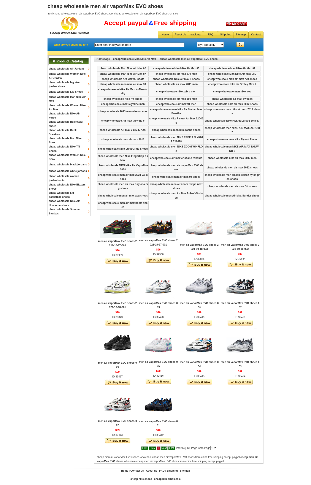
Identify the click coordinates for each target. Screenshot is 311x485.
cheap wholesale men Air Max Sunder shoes (232, 195)
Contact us (137, 470)
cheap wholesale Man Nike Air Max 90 (123, 68)
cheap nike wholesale (167, 478)
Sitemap (241, 34)
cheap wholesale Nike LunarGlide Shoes (123, 148)
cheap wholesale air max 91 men (176, 104)
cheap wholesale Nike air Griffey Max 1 (232, 84)
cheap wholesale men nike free (232, 91)
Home (165, 34)
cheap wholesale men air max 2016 (123, 139)
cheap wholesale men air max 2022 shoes (232, 167)
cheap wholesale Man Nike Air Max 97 (232, 68)
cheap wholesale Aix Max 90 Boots (123, 79)
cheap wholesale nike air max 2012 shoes (232, 104)
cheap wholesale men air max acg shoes (123, 195)
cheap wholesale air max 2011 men (176, 84)
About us (151, 470)
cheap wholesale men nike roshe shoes (176, 130)
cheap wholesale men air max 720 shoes (232, 79)
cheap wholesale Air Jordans (66, 68)
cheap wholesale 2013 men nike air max (122, 111)
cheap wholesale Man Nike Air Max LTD (232, 73)
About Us (180, 34)
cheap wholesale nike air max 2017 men (232, 158)
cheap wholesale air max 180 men (176, 98)
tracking (195, 34)
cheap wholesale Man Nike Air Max (134, 58)
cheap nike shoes (141, 478)
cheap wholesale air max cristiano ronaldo (176, 158)
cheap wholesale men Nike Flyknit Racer (232, 139)
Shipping (225, 34)
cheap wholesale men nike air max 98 (123, 84)
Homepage (103, 58)
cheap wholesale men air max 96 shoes (176, 176)
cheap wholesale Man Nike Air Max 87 (123, 73)
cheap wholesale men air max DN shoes (232, 186)
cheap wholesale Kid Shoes (66, 91)
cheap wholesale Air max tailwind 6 (122, 120)
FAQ (210, 34)
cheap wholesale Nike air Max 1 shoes (176, 79)
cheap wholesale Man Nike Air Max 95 (176, 68)
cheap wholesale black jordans (68, 164)
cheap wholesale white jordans (68, 171)
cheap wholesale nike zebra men (176, 91)
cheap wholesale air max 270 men (176, 73)
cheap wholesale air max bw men (232, 98)
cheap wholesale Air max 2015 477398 (123, 130)
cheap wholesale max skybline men (123, 104)
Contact (256, 34)
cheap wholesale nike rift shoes (122, 98)
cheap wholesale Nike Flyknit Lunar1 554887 (232, 120)
